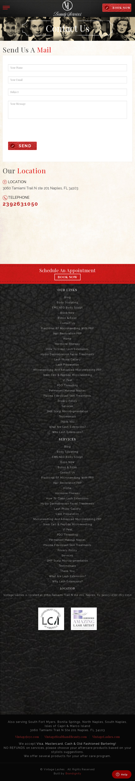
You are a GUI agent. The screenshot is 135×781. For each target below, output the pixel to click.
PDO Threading (67, 385)
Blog (67, 297)
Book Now (67, 277)
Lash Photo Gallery (67, 359)
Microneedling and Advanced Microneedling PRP (67, 369)
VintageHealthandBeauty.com (65, 737)
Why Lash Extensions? (67, 432)
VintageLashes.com (106, 737)
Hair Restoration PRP (67, 333)
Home (67, 338)
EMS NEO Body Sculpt (67, 307)
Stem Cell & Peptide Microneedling (67, 375)
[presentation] (35, 131)
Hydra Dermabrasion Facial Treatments (67, 354)
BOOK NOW (121, 7)
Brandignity (73, 773)
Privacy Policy (67, 401)
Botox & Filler (67, 318)
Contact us (67, 323)
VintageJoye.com (27, 737)
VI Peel (67, 380)
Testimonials (67, 416)
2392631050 (20, 204)
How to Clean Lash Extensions (67, 349)
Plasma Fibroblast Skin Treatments (67, 395)
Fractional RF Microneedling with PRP (67, 328)
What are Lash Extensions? (67, 426)
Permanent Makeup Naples (67, 390)
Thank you (67, 421)
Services (67, 406)
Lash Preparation (67, 364)
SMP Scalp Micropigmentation (67, 411)
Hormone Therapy (67, 343)
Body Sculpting (67, 302)
